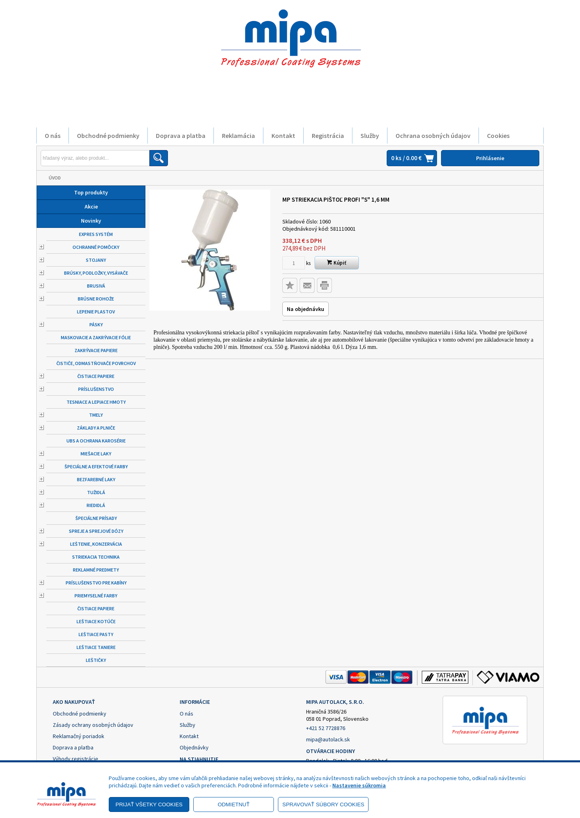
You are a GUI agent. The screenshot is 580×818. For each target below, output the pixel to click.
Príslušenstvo (96, 389)
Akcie (91, 206)
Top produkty (91, 192)
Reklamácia (238, 135)
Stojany (96, 260)
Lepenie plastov (96, 312)
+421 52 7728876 (325, 728)
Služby (369, 135)
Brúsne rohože (96, 299)
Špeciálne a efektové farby (96, 466)
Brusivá (96, 286)
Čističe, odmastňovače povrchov (96, 363)
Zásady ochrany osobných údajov (93, 724)
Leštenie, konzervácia (96, 544)
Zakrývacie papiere (96, 350)
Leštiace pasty (96, 634)
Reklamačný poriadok (78, 736)
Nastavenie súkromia (359, 785)
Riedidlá (96, 505)
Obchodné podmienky (108, 135)
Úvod (55, 178)
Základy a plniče (96, 428)
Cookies (498, 135)
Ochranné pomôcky (95, 247)
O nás (52, 135)
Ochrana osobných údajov (433, 135)
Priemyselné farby (96, 596)
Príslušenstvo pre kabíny (96, 583)
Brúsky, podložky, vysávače (96, 273)
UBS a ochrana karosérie (96, 441)
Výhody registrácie (75, 758)
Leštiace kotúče (96, 621)
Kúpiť (336, 262)
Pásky (96, 324)
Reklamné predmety (96, 570)
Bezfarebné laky (96, 479)
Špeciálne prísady (96, 518)
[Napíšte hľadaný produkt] (95, 158)
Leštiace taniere (96, 647)
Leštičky (96, 660)
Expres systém (96, 234)
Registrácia (328, 135)
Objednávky (194, 747)
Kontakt (283, 135)
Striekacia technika (96, 557)
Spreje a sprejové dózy (96, 531)
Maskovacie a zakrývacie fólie (96, 337)
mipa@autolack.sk (328, 739)
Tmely (96, 415)
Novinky (91, 220)
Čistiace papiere (95, 376)
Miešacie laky (96, 454)
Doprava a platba (180, 135)
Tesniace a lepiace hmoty (96, 402)
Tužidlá (96, 492)
